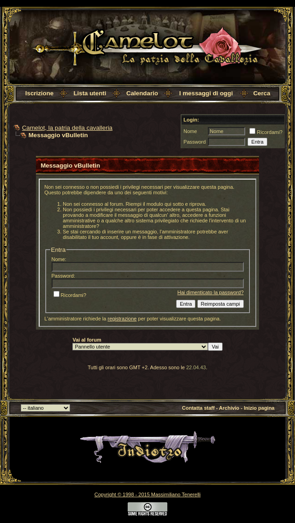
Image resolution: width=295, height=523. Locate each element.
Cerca (261, 93)
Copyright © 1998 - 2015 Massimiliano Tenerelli (147, 494)
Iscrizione (39, 93)
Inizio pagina (259, 408)
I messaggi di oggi (206, 93)
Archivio (229, 408)
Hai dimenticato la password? (210, 292)
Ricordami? (266, 132)
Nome (190, 131)
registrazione (121, 318)
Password (194, 142)
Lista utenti (89, 93)
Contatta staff (198, 408)
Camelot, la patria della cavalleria (67, 127)
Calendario (142, 93)
